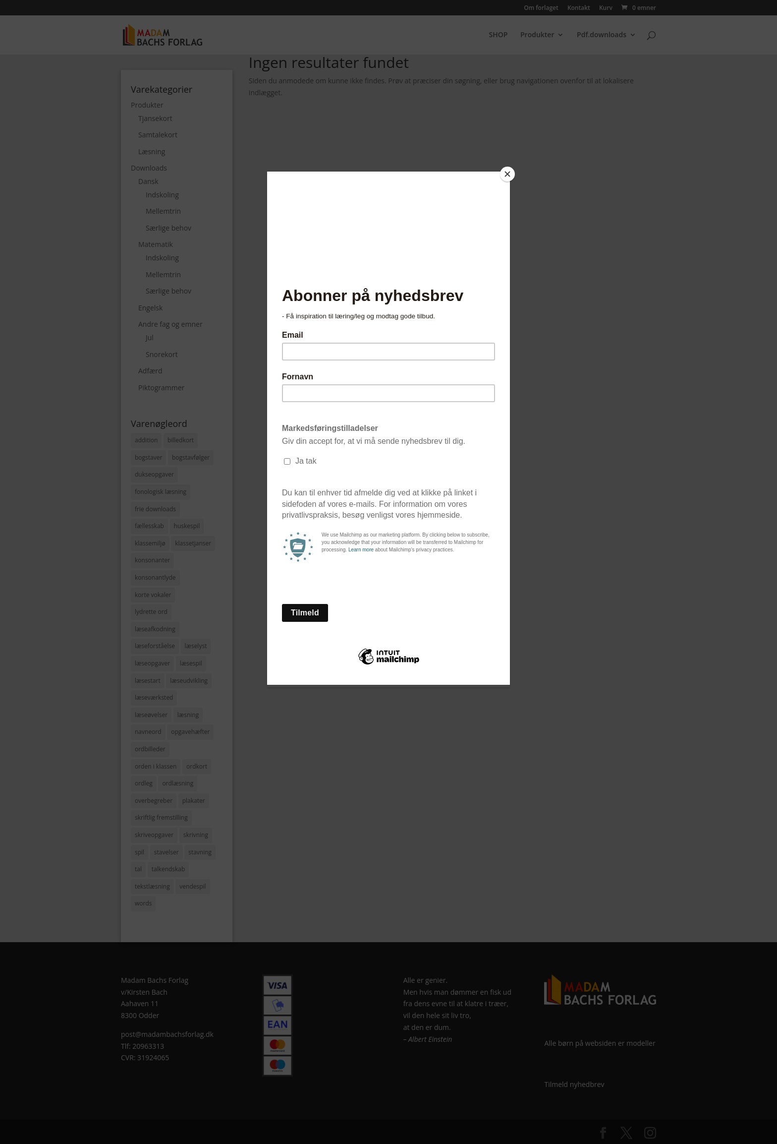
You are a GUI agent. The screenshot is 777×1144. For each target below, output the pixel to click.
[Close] (507, 174)
